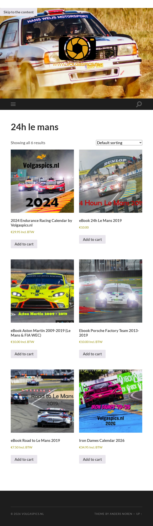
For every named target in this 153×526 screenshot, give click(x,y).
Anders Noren (121, 513)
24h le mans (35, 126)
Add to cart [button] (24, 244)
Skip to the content (19, 12)
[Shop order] (119, 142)
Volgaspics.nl (33, 513)
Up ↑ (139, 513)
